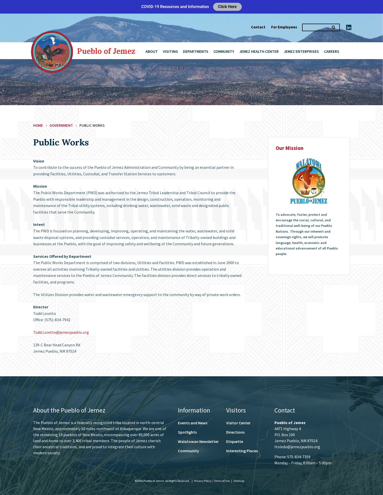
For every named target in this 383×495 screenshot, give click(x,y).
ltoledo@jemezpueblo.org (297, 446)
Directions (235, 432)
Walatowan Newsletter (198, 441)
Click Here (227, 6)
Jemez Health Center (259, 51)
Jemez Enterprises (301, 51)
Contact (258, 27)
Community (223, 51)
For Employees (284, 27)
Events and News (192, 422)
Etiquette (234, 441)
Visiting (170, 51)
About (152, 51)
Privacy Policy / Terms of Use (212, 481)
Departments (195, 51)
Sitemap (238, 481)
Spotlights (187, 432)
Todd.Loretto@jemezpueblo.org (61, 332)
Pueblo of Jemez (106, 51)
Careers (331, 51)
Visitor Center (238, 422)
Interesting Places (242, 450)
